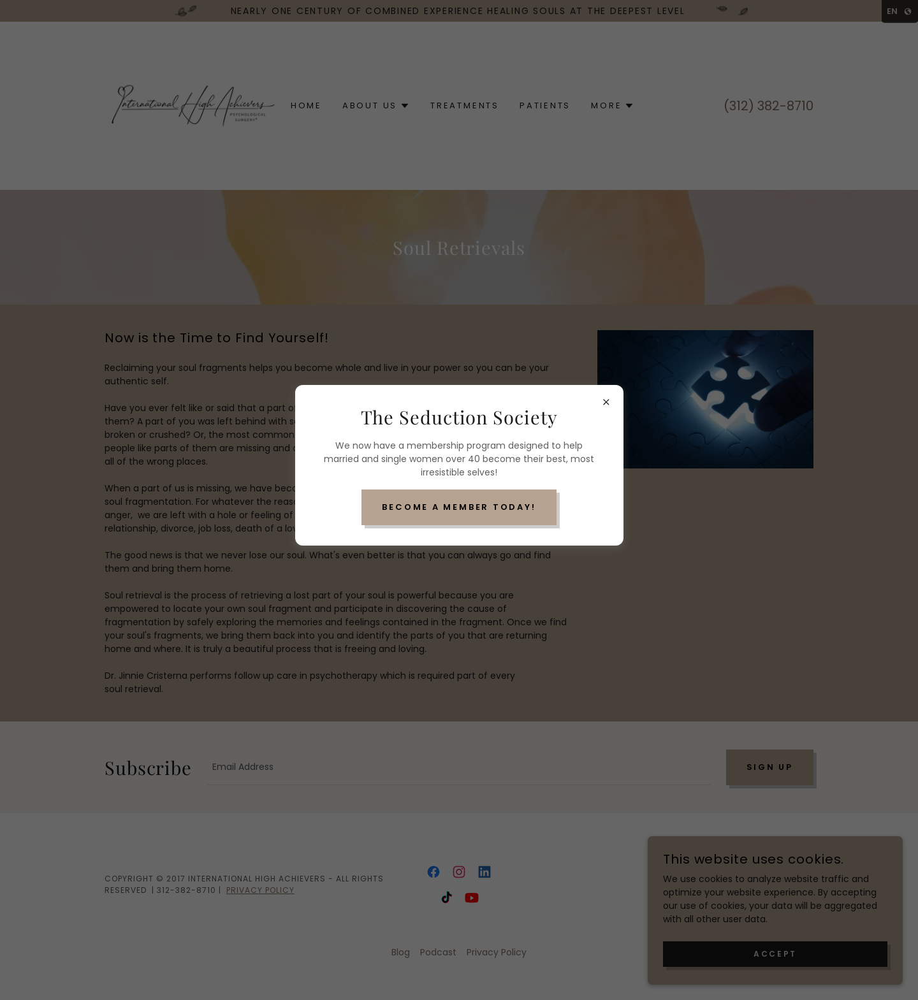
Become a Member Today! (459, 507)
